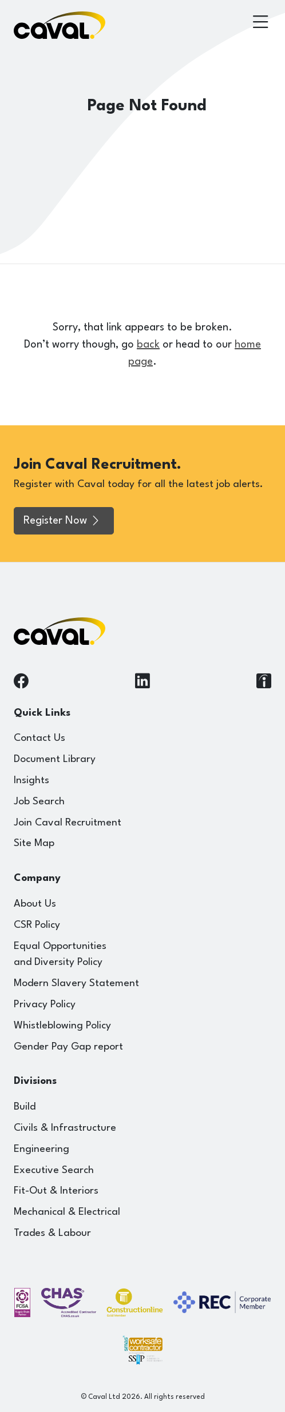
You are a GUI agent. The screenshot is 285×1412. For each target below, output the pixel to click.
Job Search (39, 802)
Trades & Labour (52, 1233)
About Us (35, 904)
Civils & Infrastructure (65, 1128)
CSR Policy (37, 925)
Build (24, 1107)
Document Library (55, 759)
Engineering (41, 1149)
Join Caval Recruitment (67, 823)
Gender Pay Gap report (68, 1047)
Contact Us (39, 738)
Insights (31, 780)
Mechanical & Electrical (67, 1212)
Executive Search (54, 1170)
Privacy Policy (45, 1005)
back (148, 345)
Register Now (62, 520)
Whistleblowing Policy (62, 1026)
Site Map (34, 843)
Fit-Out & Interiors (56, 1191)
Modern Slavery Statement (76, 983)
